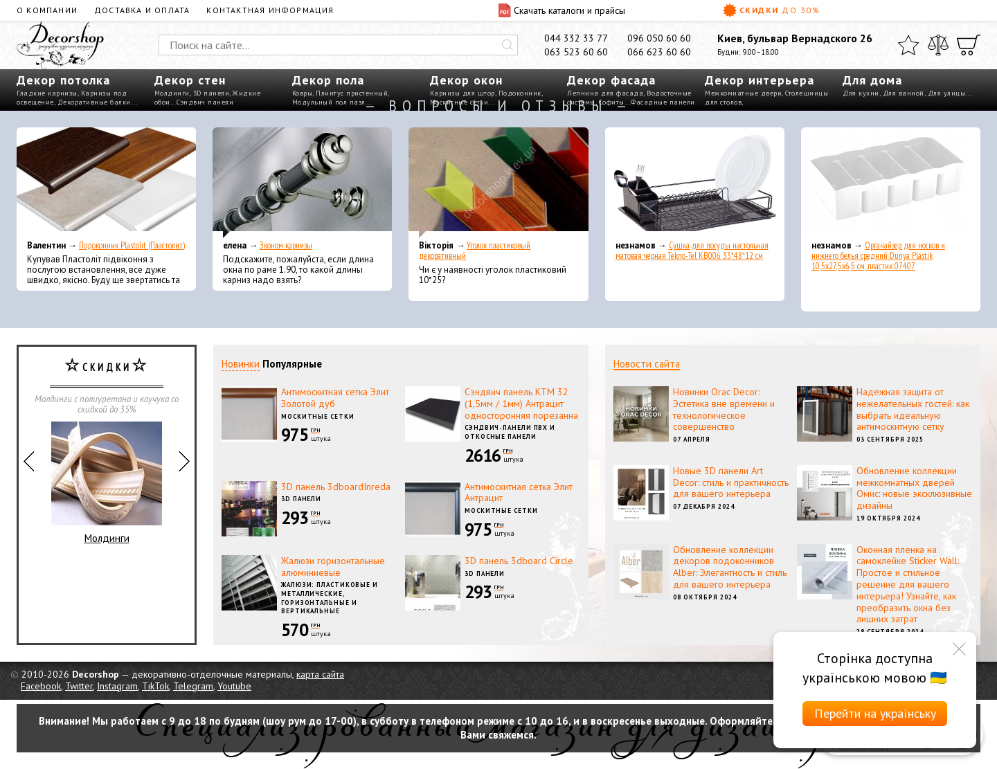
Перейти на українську (875, 713)
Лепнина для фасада (605, 93)
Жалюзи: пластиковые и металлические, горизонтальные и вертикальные (329, 598)
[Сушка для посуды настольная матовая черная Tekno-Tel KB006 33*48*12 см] (694, 182)
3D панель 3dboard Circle (519, 560)
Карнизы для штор (462, 93)
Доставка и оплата (142, 10)
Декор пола (328, 80)
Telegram (193, 686)
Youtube (234, 686)
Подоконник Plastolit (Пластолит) (132, 245)
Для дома (872, 80)
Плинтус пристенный (352, 93)
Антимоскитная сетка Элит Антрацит (519, 492)
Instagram (117, 686)
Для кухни (861, 93)
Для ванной (903, 93)
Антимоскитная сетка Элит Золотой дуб (335, 398)
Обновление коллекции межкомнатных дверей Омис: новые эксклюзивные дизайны (914, 488)
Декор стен (190, 80)
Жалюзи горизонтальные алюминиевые (333, 566)
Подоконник (519, 93)
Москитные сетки (317, 416)
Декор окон (466, 80)
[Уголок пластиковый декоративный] (498, 182)
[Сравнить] (938, 45)
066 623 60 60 (659, 52)
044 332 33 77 (576, 38)
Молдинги (172, 93)
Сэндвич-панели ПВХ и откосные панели (510, 432)
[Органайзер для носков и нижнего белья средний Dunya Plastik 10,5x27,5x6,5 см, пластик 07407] (890, 182)
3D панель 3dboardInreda (335, 486)
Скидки (771, 10)
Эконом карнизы (286, 245)
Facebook (41, 686)
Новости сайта (646, 363)
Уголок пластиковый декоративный (474, 250)
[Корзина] (968, 45)
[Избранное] (908, 45)
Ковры (302, 93)
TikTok (155, 686)
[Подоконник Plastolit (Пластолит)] (106, 182)
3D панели (211, 93)
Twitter (79, 686)
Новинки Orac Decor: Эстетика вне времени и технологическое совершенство (724, 409)
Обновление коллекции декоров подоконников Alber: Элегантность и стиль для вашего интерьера (730, 566)
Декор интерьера (759, 80)
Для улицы (947, 93)
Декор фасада (611, 80)
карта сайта (320, 674)
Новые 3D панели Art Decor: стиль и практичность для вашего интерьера (731, 482)
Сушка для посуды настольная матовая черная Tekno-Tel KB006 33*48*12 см (692, 250)
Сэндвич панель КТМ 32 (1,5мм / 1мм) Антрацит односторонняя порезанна (521, 404)
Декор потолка (63, 80)
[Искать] (507, 45)
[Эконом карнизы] (302, 182)
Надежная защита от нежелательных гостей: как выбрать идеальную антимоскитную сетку (912, 409)
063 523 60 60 (576, 52)
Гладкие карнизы (47, 93)
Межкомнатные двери (743, 93)
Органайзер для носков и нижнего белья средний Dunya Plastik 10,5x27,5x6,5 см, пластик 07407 (878, 255)
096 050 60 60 (659, 38)
